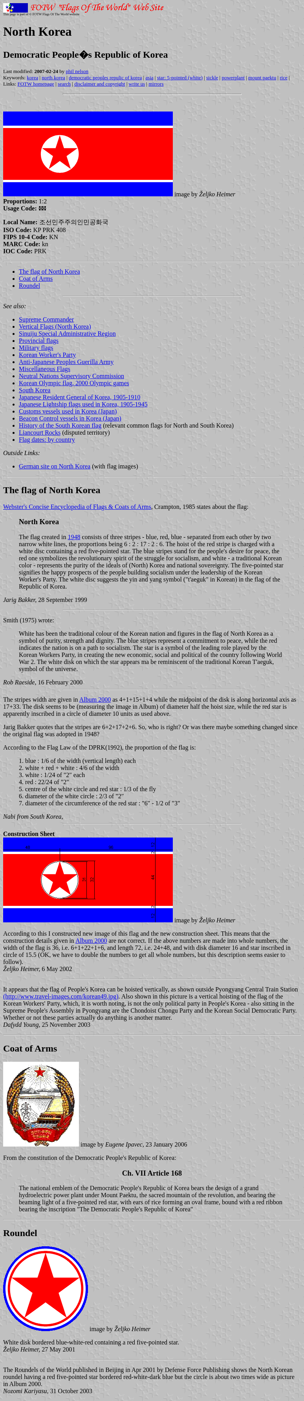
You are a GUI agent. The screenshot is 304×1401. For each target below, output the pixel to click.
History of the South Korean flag (60, 425)
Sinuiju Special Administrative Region (67, 333)
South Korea (34, 390)
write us (137, 84)
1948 (74, 537)
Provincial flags (39, 340)
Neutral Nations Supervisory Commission (71, 376)
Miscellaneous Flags (44, 369)
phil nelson (77, 71)
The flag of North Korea (49, 271)
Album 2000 (95, 699)
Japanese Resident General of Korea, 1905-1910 (79, 397)
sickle (212, 77)
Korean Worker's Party (47, 354)
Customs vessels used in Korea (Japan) (68, 411)
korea (32, 77)
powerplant (233, 77)
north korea (53, 77)
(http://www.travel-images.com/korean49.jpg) (61, 996)
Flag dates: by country (47, 439)
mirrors (155, 84)
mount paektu (262, 77)
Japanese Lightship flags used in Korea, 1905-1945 (83, 404)
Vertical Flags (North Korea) (55, 326)
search (64, 84)
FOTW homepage (35, 84)
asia (149, 77)
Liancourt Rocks (39, 432)
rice (283, 77)
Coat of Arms (36, 278)
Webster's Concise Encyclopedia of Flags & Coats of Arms (77, 506)
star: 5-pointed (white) (180, 77)
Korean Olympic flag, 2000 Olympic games (74, 383)
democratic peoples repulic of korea (105, 77)
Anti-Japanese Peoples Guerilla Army (66, 361)
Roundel (29, 285)
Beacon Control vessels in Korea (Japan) (70, 418)
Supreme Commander (46, 319)
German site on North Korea (54, 466)
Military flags (36, 347)
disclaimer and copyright (99, 84)
